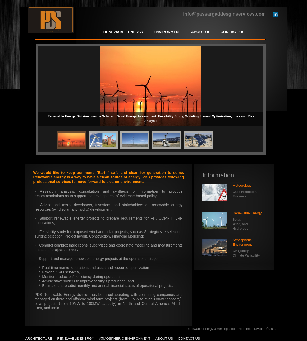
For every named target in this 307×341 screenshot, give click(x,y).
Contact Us (189, 338)
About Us (164, 338)
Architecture (38, 338)
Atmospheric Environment (124, 338)
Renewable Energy (75, 338)
